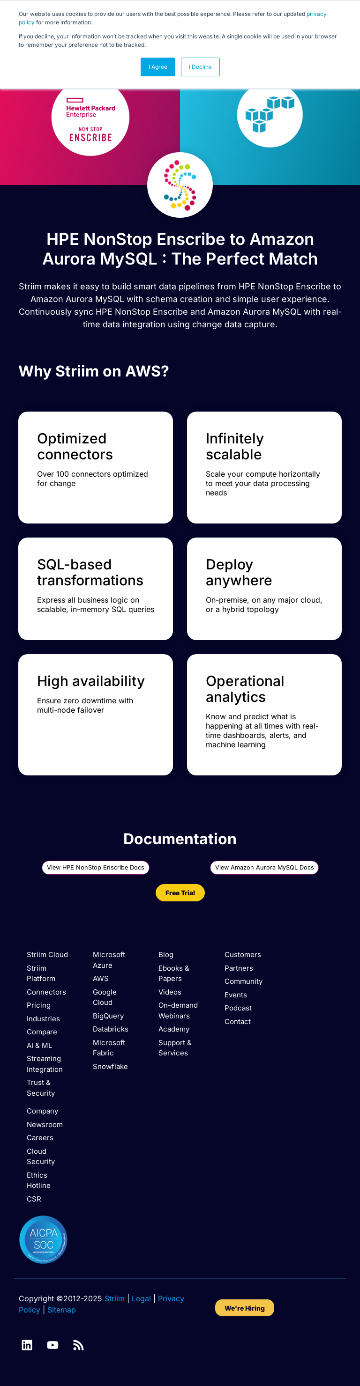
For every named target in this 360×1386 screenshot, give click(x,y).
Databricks (110, 1029)
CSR (34, 1198)
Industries (43, 1018)
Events (236, 994)
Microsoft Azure (109, 960)
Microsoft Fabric (109, 1048)
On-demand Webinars (178, 1010)
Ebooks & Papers (173, 973)
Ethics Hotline (39, 1180)
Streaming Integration (45, 1064)
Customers (243, 954)
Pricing (39, 1005)
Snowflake (110, 1066)
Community (243, 981)
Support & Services (175, 1048)
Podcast (238, 1007)
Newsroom (45, 1124)
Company (42, 1110)
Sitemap (61, 1309)
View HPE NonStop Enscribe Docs (96, 867)
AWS (101, 978)
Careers (40, 1137)
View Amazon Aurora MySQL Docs (264, 867)
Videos (169, 992)
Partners (239, 968)
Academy (173, 1029)
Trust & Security (41, 1088)
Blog (165, 954)
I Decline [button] (200, 66)
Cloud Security (41, 1156)
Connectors (46, 992)
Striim (115, 1298)
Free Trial (180, 893)
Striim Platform (41, 973)
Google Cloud (105, 997)
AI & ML (39, 1045)
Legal (141, 1298)
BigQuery (108, 1015)
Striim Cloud (47, 954)
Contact (238, 1021)
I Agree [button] (158, 66)
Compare (42, 1031)
